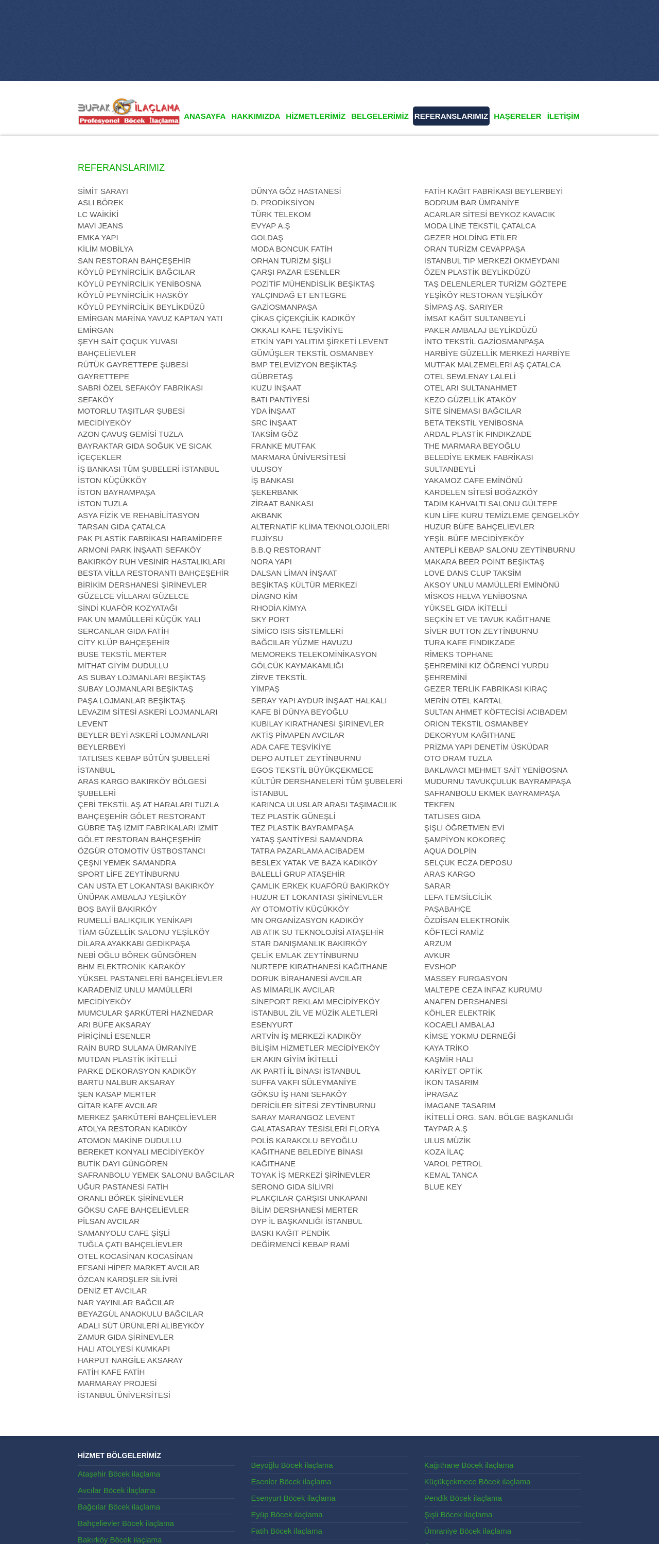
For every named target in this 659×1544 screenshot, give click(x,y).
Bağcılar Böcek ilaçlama (119, 1506)
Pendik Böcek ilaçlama (463, 1498)
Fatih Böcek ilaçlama (286, 1531)
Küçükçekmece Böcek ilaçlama (477, 1481)
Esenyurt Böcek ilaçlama (293, 1498)
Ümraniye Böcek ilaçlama (467, 1531)
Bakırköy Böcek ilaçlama (120, 1539)
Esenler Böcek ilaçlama (291, 1481)
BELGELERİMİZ (380, 116)
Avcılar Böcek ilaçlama (116, 1490)
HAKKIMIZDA (255, 116)
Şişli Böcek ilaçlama (458, 1514)
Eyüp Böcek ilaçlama (286, 1514)
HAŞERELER (518, 116)
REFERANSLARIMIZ (451, 116)
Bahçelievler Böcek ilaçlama (126, 1523)
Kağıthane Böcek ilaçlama (468, 1465)
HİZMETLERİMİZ (315, 116)
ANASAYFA (205, 116)
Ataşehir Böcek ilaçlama (119, 1473)
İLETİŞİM (563, 116)
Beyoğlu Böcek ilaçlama (292, 1465)
